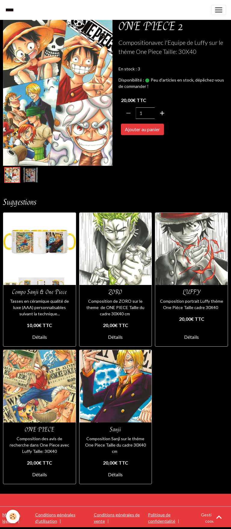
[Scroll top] (218, 516)
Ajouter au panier (142, 129)
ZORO (115, 292)
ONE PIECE (132, 146)
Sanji (115, 429)
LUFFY (191, 292)
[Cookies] (13, 516)
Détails (39, 337)
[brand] (11, 10)
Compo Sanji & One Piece (39, 292)
